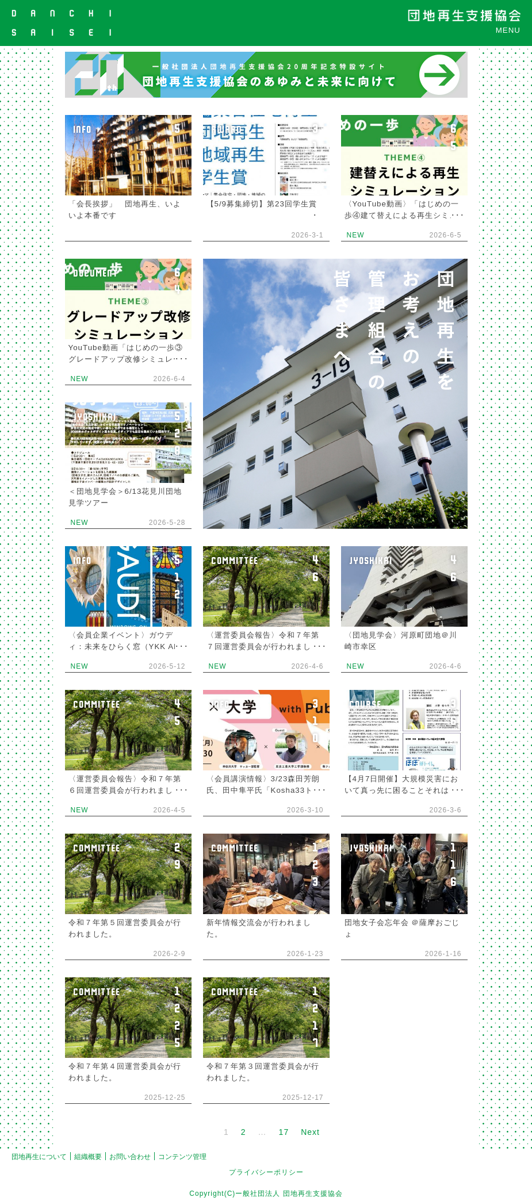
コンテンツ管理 (182, 1157)
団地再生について (39, 1157)
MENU (508, 30)
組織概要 (88, 1157)
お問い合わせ (130, 1157)
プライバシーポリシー (266, 1172)
